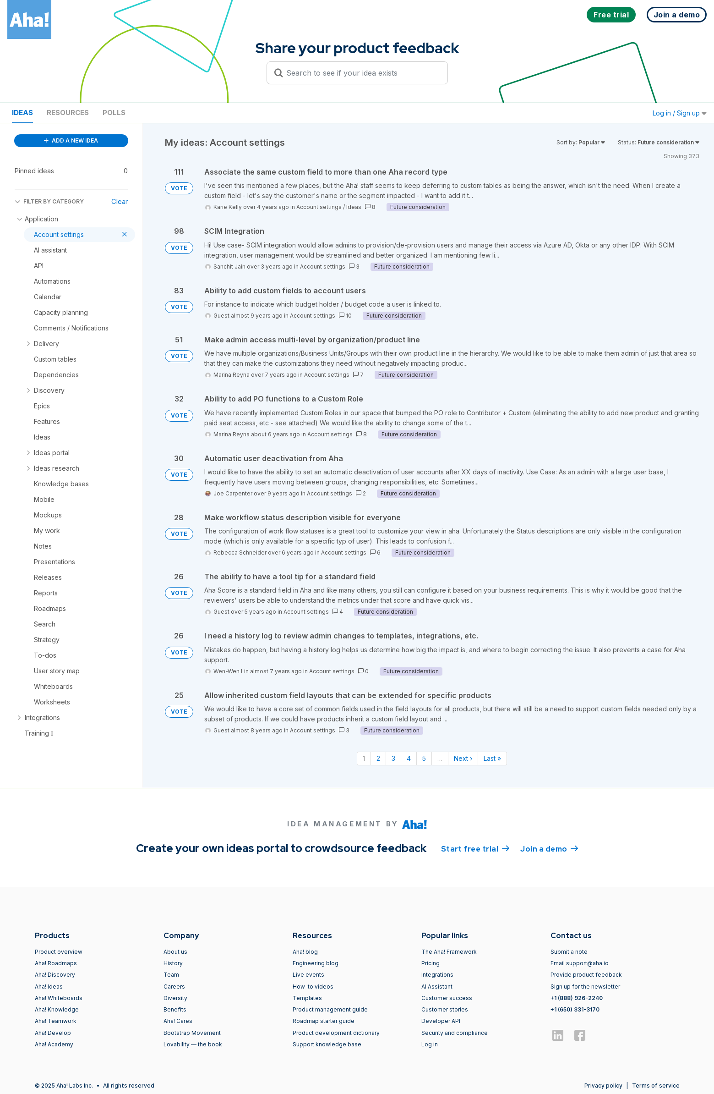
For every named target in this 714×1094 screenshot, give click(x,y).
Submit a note (569, 951)
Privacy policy (603, 1085)
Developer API (440, 1020)
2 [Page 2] (378, 758)
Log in (429, 1044)
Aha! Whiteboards (58, 998)
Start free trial (475, 848)
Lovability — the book (193, 1044)
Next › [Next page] (463, 758)
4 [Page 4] (409, 758)
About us (175, 951)
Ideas (22, 112)
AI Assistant (436, 986)
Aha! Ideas (49, 986)
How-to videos (313, 986)
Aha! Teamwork (55, 1020)
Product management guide (330, 1009)
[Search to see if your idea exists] (361, 72)
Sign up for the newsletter (585, 986)
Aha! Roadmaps (56, 963)
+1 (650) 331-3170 (575, 1009)
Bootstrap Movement (192, 1032)
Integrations (437, 974)
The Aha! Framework (449, 951)
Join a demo (549, 848)
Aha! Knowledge (57, 1009)
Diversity (175, 998)
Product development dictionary (336, 1032)
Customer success (446, 998)
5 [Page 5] (424, 758)
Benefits (175, 1009)
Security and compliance (454, 1032)
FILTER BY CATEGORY (49, 201)
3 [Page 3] (393, 758)
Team (171, 974)
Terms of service (656, 1085)
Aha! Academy (54, 1044)
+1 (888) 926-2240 (576, 998)
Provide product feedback (586, 974)
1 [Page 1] (364, 758)
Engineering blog (315, 963)
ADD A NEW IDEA (71, 140)
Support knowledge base (327, 1044)
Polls (114, 112)
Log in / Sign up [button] (680, 113)
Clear (119, 201)
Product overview (58, 951)
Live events (308, 974)
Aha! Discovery (55, 974)
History (173, 963)
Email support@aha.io (579, 963)
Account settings (319, 206)
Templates (307, 998)
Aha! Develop (53, 1032)
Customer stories (444, 1009)
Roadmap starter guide (323, 1020)
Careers (174, 986)
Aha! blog (305, 951)
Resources (68, 112)
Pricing (430, 963)
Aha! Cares (178, 1020)
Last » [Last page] (492, 758)
